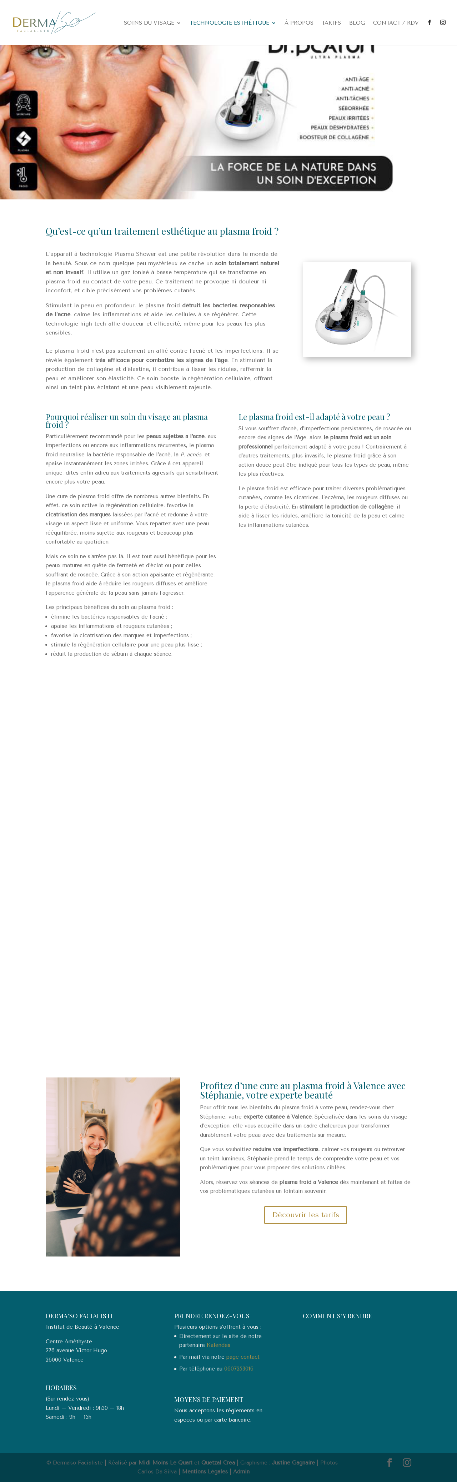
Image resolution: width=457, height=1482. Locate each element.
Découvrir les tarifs (305, 1215)
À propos (299, 23)
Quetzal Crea (218, 1462)
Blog (357, 23)
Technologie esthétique (229, 23)
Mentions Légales (205, 1471)
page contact (243, 1357)
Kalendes (218, 1345)
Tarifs (331, 23)
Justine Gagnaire (293, 1462)
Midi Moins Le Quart (165, 1462)
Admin (241, 1471)
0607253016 (238, 1368)
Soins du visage (149, 23)
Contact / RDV (395, 23)
